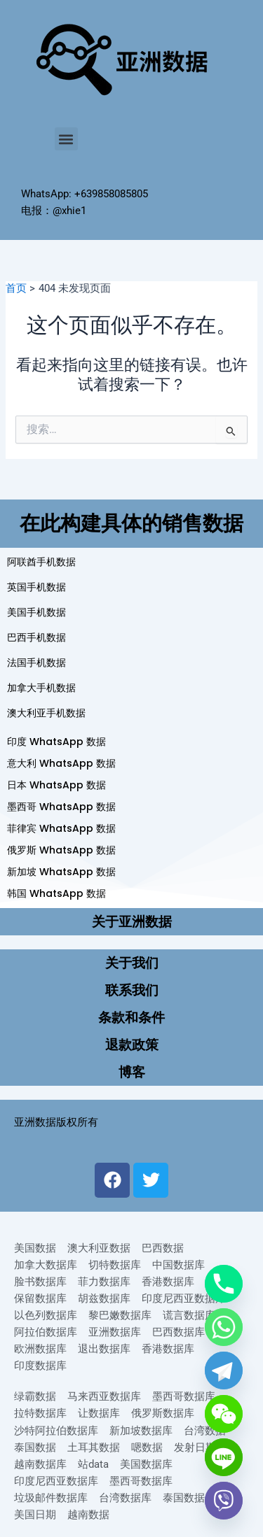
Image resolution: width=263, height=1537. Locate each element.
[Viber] (224, 1501)
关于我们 (132, 963)
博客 (132, 1072)
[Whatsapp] (224, 1327)
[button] (66, 138)
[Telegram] (224, 1370)
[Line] (224, 1457)
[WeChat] (224, 1414)
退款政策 (132, 1045)
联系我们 (132, 990)
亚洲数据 (35, 1122)
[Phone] (224, 1284)
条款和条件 (131, 1018)
